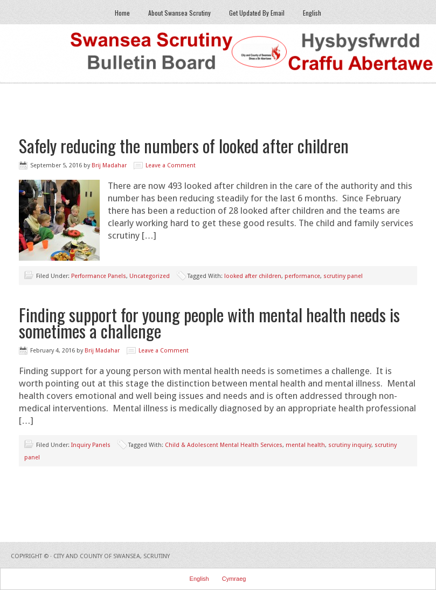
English (312, 12)
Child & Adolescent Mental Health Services (223, 445)
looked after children (252, 276)
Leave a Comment (171, 165)
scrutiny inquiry (349, 445)
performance (302, 276)
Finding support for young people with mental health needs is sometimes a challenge (209, 322)
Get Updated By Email (257, 12)
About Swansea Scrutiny (179, 12)
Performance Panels (98, 276)
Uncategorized (149, 276)
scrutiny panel (343, 276)
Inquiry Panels (90, 445)
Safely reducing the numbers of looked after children (184, 145)
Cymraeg (234, 578)
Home (122, 12)
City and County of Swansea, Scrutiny (111, 556)
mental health (305, 445)
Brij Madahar (109, 165)
